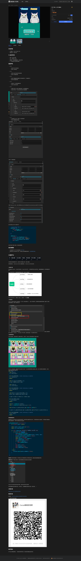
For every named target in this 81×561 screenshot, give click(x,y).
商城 (9, 5)
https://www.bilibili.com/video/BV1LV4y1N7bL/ (19, 496)
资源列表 (12, 5)
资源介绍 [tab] (9, 45)
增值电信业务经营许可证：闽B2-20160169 (35, 558)
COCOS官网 (56, 1)
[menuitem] (72, 1)
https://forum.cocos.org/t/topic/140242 (14, 491)
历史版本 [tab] (14, 45)
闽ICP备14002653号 (46, 558)
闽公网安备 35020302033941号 (57, 558)
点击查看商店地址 (32, 251)
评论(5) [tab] (19, 45)
